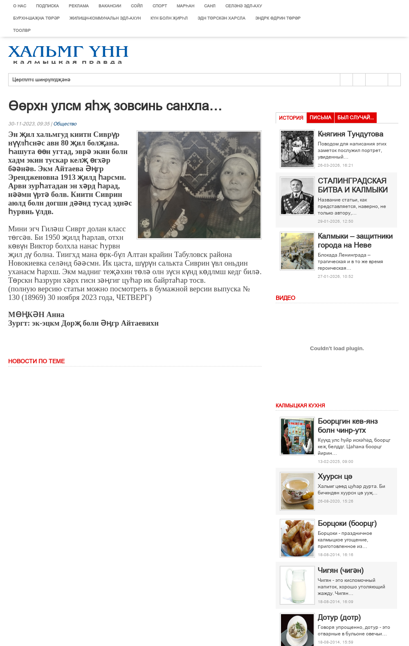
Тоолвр (22, 30)
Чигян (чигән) (341, 570)
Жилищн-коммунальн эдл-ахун (105, 18)
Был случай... (355, 118)
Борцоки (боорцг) (347, 523)
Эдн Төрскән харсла (221, 18)
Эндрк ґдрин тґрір (278, 18)
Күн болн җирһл (169, 18)
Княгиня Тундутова (350, 134)
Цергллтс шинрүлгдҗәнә (41, 79)
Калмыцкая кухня (300, 406)
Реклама (79, 6)
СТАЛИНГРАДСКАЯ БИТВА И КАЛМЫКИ (353, 185)
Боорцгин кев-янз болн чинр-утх (348, 425)
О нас (19, 6)
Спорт (160, 6)
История (291, 118)
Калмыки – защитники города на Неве (355, 240)
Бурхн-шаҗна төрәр (36, 18)
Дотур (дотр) (339, 617)
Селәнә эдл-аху (243, 6)
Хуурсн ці (335, 476)
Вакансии (110, 6)
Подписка (47, 6)
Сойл (137, 6)
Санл (210, 6)
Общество (64, 124)
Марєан (185, 6)
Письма (320, 118)
